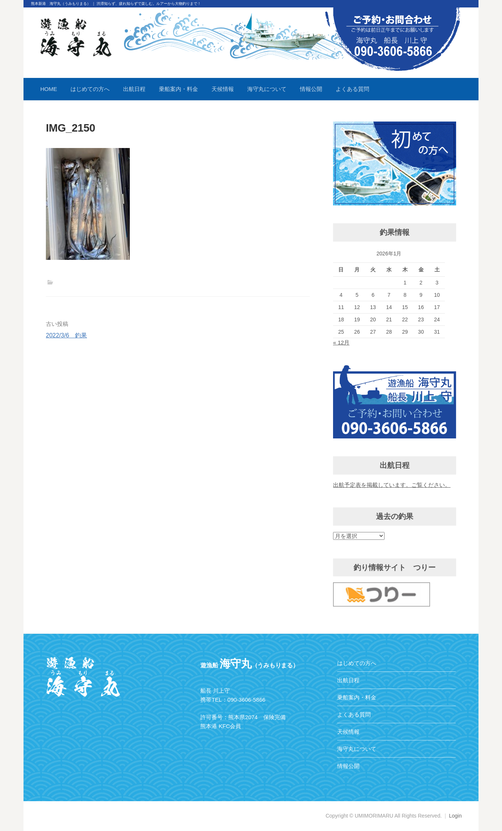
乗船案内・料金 (178, 89)
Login (455, 816)
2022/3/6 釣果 (66, 335)
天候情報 (222, 89)
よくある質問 (352, 89)
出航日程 (134, 89)
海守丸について (266, 89)
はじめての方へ (90, 89)
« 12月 (341, 342)
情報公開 (311, 89)
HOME (48, 89)
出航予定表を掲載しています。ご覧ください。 (392, 485)
